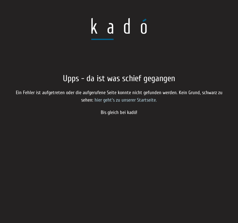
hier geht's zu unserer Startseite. (126, 100)
